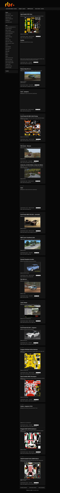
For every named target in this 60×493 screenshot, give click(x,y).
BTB (23, 63)
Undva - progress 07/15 (26, 406)
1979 (23, 37)
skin (29, 37)
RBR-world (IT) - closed (9, 15)
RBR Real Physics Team (9, 61)
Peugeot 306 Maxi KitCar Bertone (29, 349)
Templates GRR (8, 64)
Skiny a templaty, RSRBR (9, 62)
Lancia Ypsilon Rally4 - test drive (11, 8)
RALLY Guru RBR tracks (27, 318)
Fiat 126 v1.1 (23, 279)
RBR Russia (7, 49)
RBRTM (24, 158)
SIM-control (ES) (8, 46)
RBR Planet (7, 38)
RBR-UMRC (7, 51)
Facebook (24, 449)
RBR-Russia (25, 340)
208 (25, 453)
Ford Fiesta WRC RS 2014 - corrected (30, 214)
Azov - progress (24, 91)
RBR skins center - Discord (10, 43)
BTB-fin (37, 59)
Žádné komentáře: (32, 36)
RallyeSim (24, 81)
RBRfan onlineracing (9, 36)
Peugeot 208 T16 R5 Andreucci (28, 429)
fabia (23, 86)
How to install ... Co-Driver (39, 8)
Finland (25, 63)
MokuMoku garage (8, 67)
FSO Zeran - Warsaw (25, 146)
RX (27, 63)
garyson (30, 344)
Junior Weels (23, 302)
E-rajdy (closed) (8, 35)
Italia (32, 140)
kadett (25, 37)
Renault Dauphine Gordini (27, 259)
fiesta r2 (26, 344)
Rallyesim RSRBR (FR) (9, 18)
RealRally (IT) (8, 20)
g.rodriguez (29, 86)
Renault (30, 276)
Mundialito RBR (25, 370)
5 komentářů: (30, 161)
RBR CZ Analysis (8, 30)
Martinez (28, 162)
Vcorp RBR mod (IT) (9, 22)
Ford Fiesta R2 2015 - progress (28, 327)
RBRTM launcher (30, 8)
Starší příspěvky (42, 487)
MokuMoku (24, 276)
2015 (23, 140)
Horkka (22, 40)
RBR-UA (7, 54)
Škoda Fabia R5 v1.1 (25, 69)
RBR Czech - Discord (9, 41)
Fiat (23, 297)
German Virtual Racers (9, 33)
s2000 (32, 484)
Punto (30, 484)
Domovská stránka (32, 487)
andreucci (27, 453)
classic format (25, 162)
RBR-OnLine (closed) (9, 59)
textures (31, 37)
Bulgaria (26, 484)
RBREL (7, 56)
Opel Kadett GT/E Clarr (26, 14)
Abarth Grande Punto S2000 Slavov (29, 458)
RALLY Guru (29, 322)
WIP (32, 276)
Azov (21, 187)
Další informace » (23, 82)
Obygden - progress (22, 8)
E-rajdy (24, 293)
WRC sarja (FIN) (8, 48)
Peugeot (32, 453)
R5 (34, 86)
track (31, 63)
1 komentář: (30, 62)
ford (30, 140)
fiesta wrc (28, 140)
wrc (38, 140)
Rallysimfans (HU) (8, 17)
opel (27, 37)
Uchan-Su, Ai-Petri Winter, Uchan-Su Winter (31, 165)
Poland (31, 162)
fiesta (25, 140)
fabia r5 (25, 86)
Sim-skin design (25, 397)
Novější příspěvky (23, 487)
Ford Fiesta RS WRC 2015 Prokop (29, 116)
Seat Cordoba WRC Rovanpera (28, 376)
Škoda (36, 86)
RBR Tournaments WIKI (9, 57)
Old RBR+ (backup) (9, 28)
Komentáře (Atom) (36, 490)
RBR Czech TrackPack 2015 (27, 237)
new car (32, 86)
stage (29, 63)
